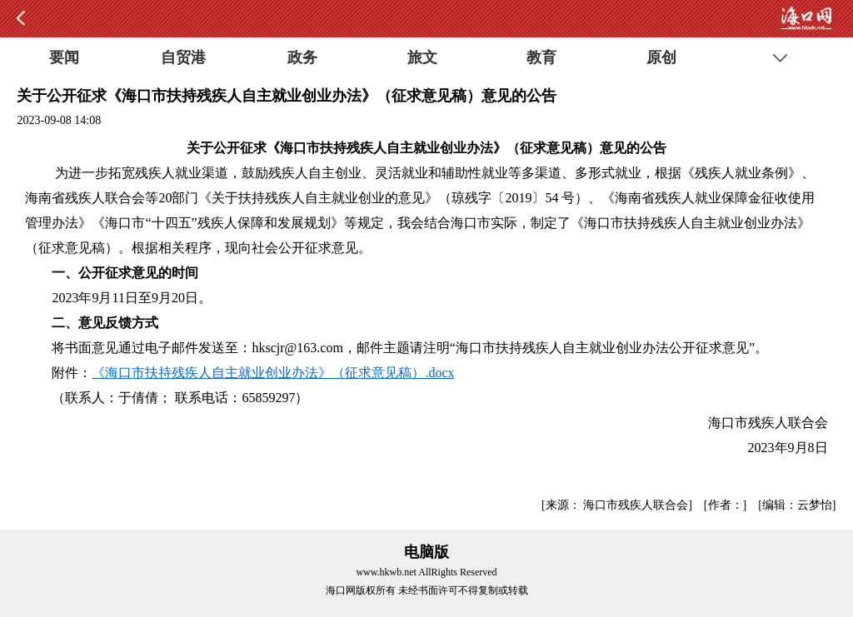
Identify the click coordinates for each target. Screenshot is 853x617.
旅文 (422, 57)
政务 (302, 57)
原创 (661, 57)
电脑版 (426, 552)
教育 (541, 57)
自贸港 (183, 57)
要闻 (64, 57)
